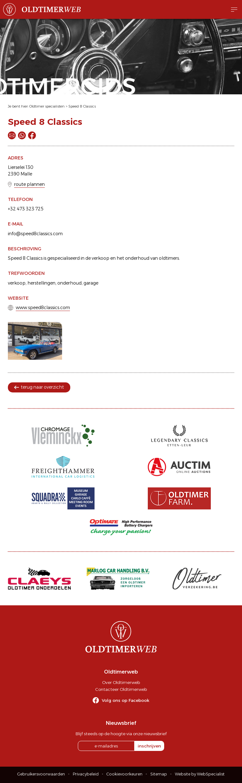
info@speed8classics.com (35, 233)
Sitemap (158, 774)
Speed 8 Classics (82, 106)
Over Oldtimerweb (121, 682)
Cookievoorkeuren (124, 774)
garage (91, 283)
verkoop (17, 283)
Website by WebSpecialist (200, 774)
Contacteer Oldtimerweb (121, 689)
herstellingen (41, 283)
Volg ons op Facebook (125, 700)
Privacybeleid (86, 774)
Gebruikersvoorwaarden (41, 774)
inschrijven (149, 745)
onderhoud (69, 283)
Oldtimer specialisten (47, 106)
